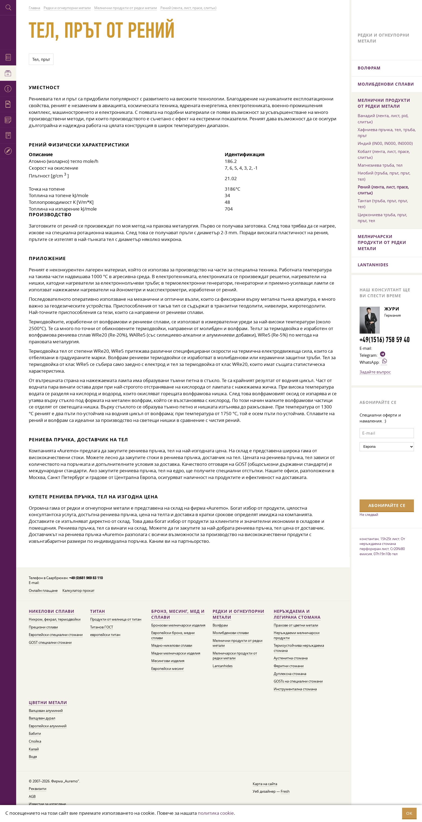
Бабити (35, 733)
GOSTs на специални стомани (298, 681)
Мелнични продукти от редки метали (384, 103)
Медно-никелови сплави (171, 645)
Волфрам (220, 625)
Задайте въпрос (375, 372)
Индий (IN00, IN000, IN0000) (385, 143)
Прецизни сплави (43, 627)
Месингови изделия (167, 661)
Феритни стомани (289, 666)
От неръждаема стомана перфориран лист (382, 543)
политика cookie (216, 813)
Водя (33, 756)
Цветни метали (48, 702)
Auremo (8, 31)
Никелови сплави (51, 611)
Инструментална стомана (295, 689)
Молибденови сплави (231, 633)
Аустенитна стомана (291, 658)
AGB (32, 796)
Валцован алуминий (46, 710)
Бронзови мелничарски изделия (178, 625)
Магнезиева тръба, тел (380, 165)
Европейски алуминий (47, 726)
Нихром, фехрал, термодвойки (54, 619)
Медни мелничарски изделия (175, 653)
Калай (34, 749)
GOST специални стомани (50, 642)
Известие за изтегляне (47, 804)
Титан (97, 611)
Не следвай (369, 514)
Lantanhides (223, 666)
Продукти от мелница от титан (115, 619)
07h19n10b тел (386, 553)
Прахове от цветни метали (296, 625)
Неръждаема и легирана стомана (297, 614)
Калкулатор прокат (78, 590)
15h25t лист (389, 538)
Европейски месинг (167, 668)
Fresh (285, 791)
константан (369, 538)
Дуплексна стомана (290, 673)
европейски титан (105, 634)
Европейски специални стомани (56, 634)
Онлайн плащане (43, 590)
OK (409, 813)
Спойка (35, 741)
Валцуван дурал (42, 718)
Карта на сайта (265, 784)
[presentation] (382, 474)
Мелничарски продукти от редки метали (235, 656)
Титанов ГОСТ (101, 627)
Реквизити (37, 788)
